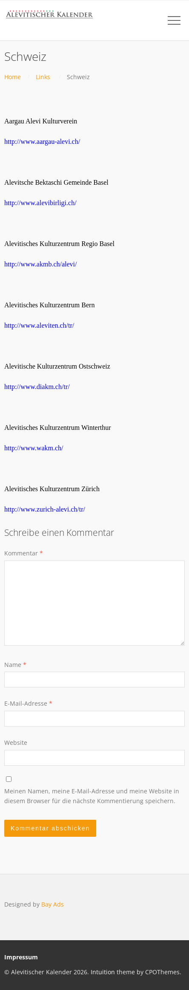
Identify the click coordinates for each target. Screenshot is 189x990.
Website (15, 742)
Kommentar (23, 553)
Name (15, 665)
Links (43, 77)
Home (12, 77)
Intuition (103, 972)
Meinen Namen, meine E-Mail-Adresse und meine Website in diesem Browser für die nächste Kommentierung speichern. (91, 795)
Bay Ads (52, 904)
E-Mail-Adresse (28, 703)
